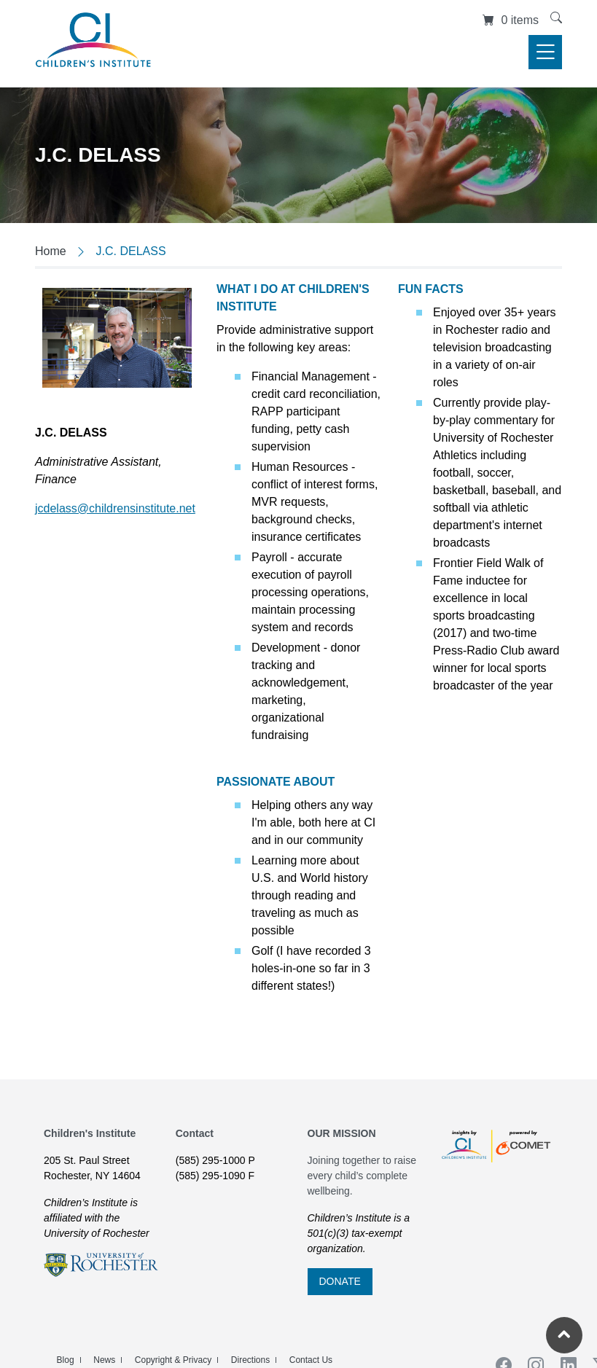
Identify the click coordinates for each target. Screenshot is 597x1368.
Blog (65, 1360)
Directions (250, 1360)
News (104, 1360)
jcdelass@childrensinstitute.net (115, 508)
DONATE (340, 1281)
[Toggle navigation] (545, 52)
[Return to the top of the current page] (564, 1335)
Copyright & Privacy (173, 1360)
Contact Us (310, 1360)
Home (50, 251)
